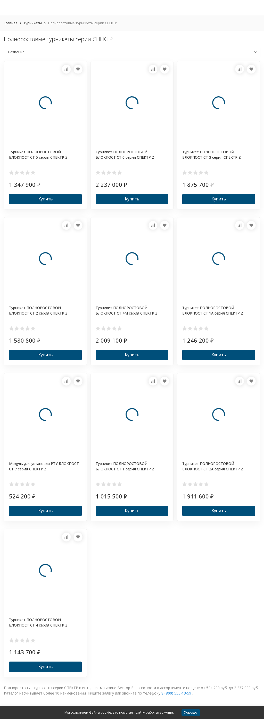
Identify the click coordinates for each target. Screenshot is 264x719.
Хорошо (190, 712)
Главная (10, 23)
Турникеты (33, 23)
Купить (45, 199)
